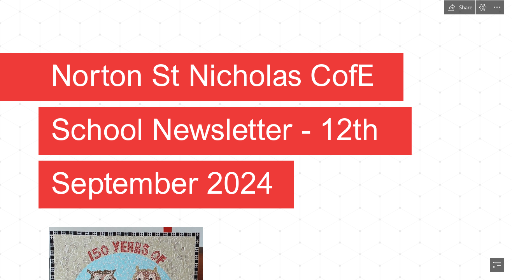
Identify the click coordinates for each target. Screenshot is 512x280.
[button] (459, 7)
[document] (256, 140)
